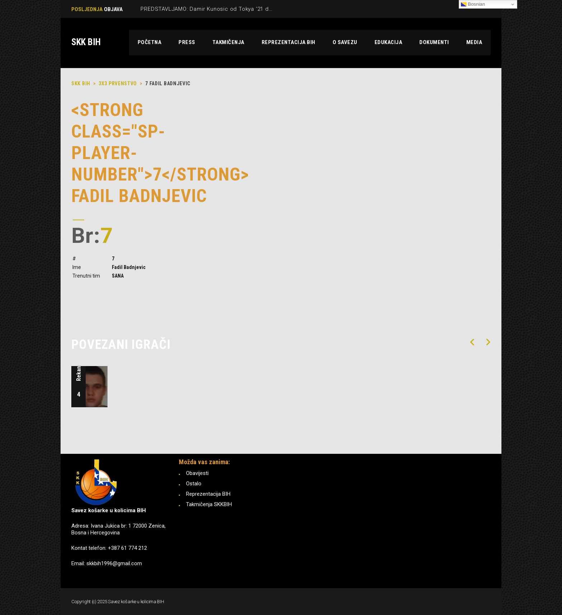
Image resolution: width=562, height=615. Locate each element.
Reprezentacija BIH (208, 494)
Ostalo (193, 483)
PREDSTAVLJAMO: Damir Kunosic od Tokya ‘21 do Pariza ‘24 (220, 9)
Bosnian (473, 4)
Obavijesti (197, 473)
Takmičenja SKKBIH (209, 504)
